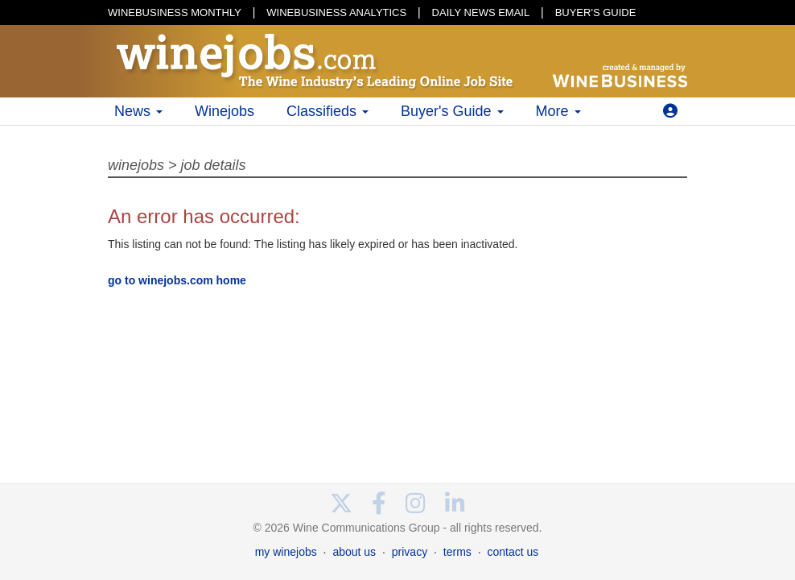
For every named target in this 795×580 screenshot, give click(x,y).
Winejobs (224, 111)
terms (457, 551)
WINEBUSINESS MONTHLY (174, 12)
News (138, 111)
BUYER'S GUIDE (595, 12)
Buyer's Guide (452, 111)
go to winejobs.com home (177, 280)
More (558, 111)
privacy (409, 551)
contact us (512, 551)
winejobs (136, 165)
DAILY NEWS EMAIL (481, 12)
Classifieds (327, 111)
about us (354, 551)
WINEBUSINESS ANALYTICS (336, 12)
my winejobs (286, 551)
